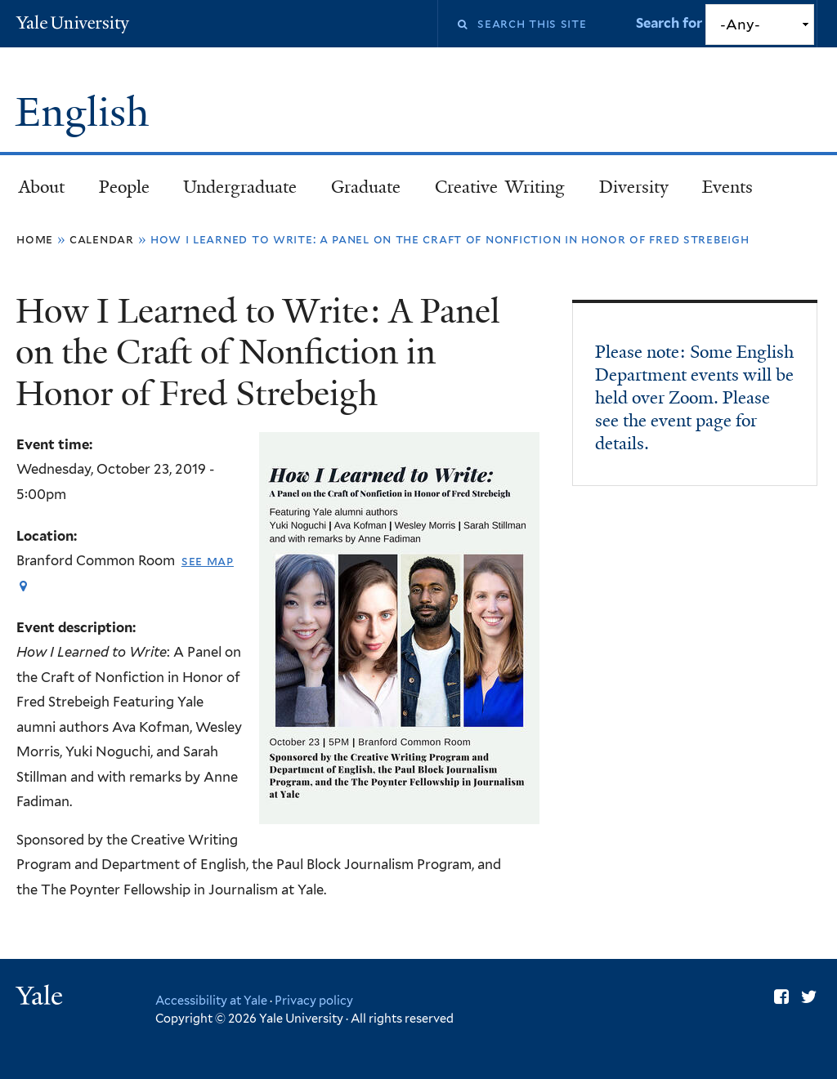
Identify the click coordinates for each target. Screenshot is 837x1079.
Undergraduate (240, 187)
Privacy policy (314, 1000)
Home (34, 239)
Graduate (366, 187)
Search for (670, 23)
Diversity (634, 187)
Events (727, 187)
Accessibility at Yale (211, 1000)
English (87, 112)
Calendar (101, 239)
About (42, 187)
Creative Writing (500, 187)
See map (207, 560)
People (124, 187)
